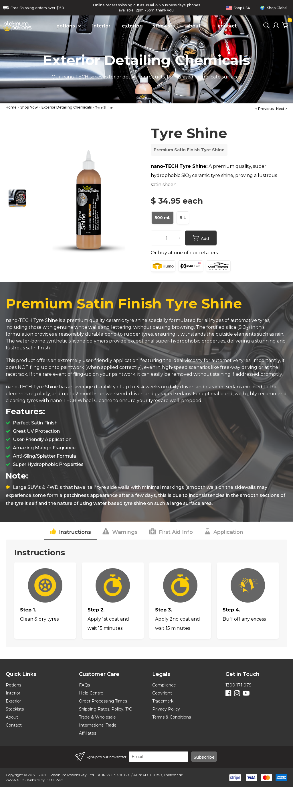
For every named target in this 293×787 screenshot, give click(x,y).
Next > (281, 109)
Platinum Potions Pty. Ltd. (72, 775)
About (12, 717)
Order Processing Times (103, 701)
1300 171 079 (238, 685)
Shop (238, 8)
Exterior (13, 701)
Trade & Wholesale (97, 717)
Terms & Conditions (171, 717)
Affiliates (87, 733)
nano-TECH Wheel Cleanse (81, 400)
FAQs (84, 685)
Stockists (15, 709)
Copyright (162, 693)
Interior (13, 693)
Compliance (164, 685)
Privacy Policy (166, 709)
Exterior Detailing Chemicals (66, 107)
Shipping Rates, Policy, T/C (105, 709)
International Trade (97, 725)
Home (11, 107)
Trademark (162, 701)
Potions (13, 685)
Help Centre (91, 693)
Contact (14, 725)
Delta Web (54, 780)
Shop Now (29, 107)
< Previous (264, 109)
